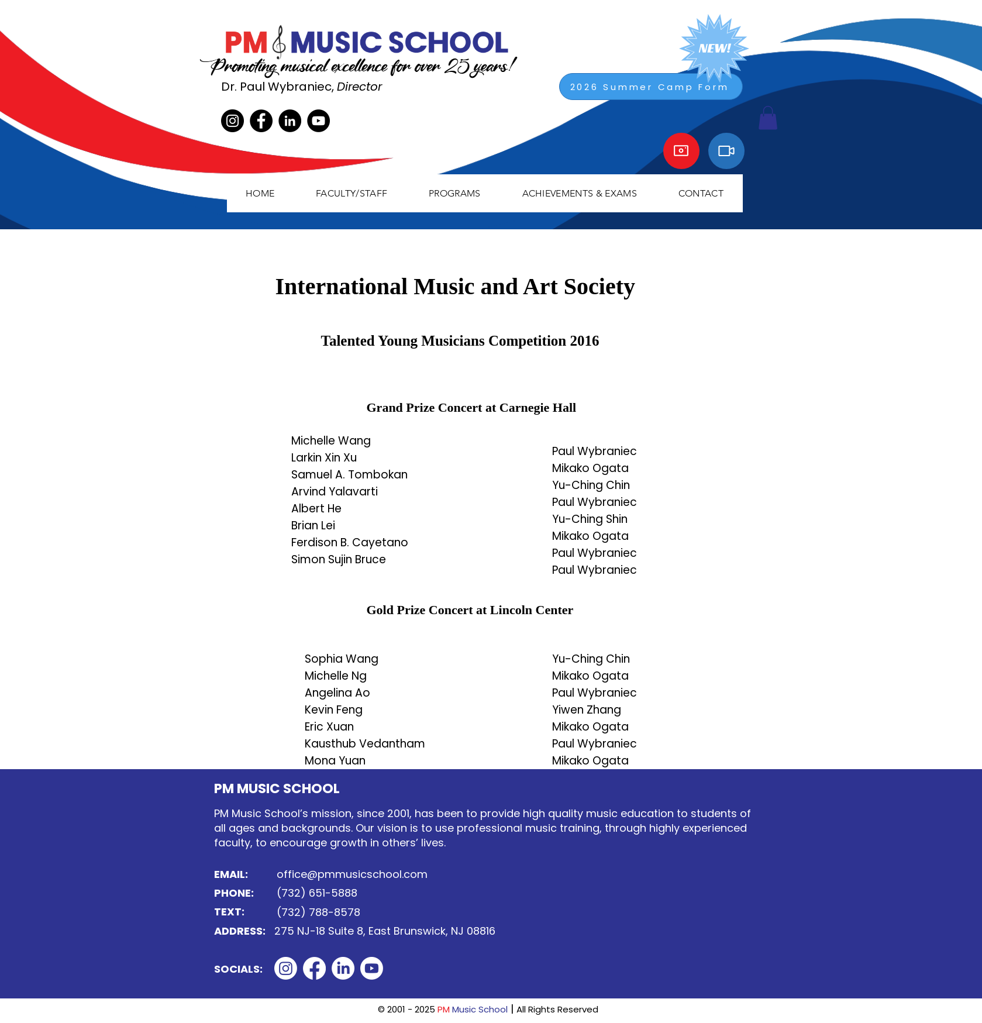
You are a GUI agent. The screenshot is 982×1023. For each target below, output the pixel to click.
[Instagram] (232, 120)
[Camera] (681, 151)
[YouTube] (318, 120)
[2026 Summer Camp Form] (651, 86)
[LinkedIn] (289, 120)
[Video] (726, 151)
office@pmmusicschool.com (352, 874)
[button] (352, 193)
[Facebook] (261, 120)
